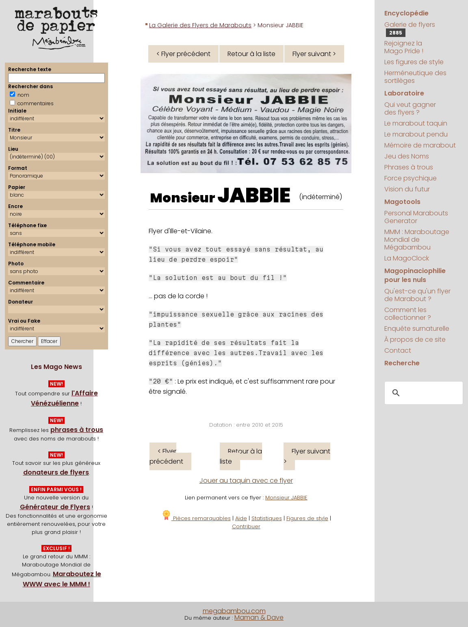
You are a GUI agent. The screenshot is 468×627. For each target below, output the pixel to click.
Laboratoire (404, 93)
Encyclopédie (406, 13)
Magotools (402, 201)
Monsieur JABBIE (286, 497)
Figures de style (307, 518)
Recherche (402, 363)
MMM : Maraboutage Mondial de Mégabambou (416, 239)
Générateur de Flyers (55, 507)
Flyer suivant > (314, 54)
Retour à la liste (251, 54)
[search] (422, 393)
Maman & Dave (259, 617)
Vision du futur (407, 189)
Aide (241, 518)
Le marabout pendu (416, 134)
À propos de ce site (415, 339)
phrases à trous (76, 429)
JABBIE (253, 195)
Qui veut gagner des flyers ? (410, 108)
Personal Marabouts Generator (416, 217)
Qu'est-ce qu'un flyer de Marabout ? (417, 295)
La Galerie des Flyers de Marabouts (200, 25)
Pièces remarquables (196, 518)
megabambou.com (234, 611)
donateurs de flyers (56, 472)
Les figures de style (414, 62)
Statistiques (266, 518)
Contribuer (246, 526)
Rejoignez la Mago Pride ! (403, 47)
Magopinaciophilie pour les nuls (415, 275)
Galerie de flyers (409, 28)
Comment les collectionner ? (407, 313)
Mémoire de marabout (420, 145)
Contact (397, 350)
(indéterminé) (320, 197)
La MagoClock (406, 258)
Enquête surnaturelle (416, 328)
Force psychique (410, 178)
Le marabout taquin (415, 123)
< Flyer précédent (183, 54)
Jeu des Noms (406, 156)
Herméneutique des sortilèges (415, 76)
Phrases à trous (408, 167)
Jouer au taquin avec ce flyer (246, 480)
